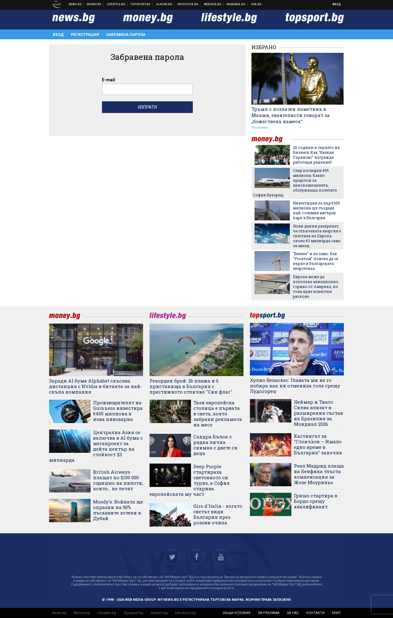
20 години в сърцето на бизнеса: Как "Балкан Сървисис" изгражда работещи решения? (316, 155)
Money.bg (82, 613)
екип (336, 613)
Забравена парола (126, 35)
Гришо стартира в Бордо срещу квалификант (315, 501)
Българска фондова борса (188, 4)
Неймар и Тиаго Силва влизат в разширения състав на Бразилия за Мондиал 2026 (318, 413)
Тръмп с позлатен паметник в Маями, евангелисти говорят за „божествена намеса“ (290, 115)
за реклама (268, 613)
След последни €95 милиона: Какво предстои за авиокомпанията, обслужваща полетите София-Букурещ (295, 182)
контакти (315, 613)
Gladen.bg (159, 613)
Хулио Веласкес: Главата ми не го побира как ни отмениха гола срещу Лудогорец (295, 385)
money (270, 139)
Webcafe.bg (213, 4)
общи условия (236, 613)
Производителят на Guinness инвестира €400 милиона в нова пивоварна (118, 411)
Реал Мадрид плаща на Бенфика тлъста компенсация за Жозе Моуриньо (319, 474)
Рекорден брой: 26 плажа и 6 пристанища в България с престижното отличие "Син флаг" (191, 386)
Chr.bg (256, 4)
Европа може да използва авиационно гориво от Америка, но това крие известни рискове (315, 286)
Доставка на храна (164, 4)
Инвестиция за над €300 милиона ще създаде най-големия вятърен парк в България (316, 210)
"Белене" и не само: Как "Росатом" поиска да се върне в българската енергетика (315, 261)
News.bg (59, 613)
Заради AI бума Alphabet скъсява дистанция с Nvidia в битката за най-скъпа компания (95, 386)
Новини (75, 4)
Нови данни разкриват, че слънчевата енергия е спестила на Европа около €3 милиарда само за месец (317, 235)
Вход (337, 4)
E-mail (108, 79)
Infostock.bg (185, 613)
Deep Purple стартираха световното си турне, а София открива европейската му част (190, 480)
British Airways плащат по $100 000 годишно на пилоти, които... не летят (118, 480)
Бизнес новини (94, 4)
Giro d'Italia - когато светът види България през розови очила (217, 514)
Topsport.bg (133, 613)
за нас (293, 613)
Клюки (116, 4)
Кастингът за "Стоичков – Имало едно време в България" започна (318, 444)
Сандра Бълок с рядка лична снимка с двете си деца (215, 445)
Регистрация (85, 35)
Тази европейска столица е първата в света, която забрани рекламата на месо (217, 413)
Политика (259, 128)
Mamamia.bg (236, 4)
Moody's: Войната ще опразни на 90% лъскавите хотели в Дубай (118, 510)
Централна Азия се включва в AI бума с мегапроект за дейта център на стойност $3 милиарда (96, 446)
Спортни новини (141, 4)
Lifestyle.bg (106, 613)
